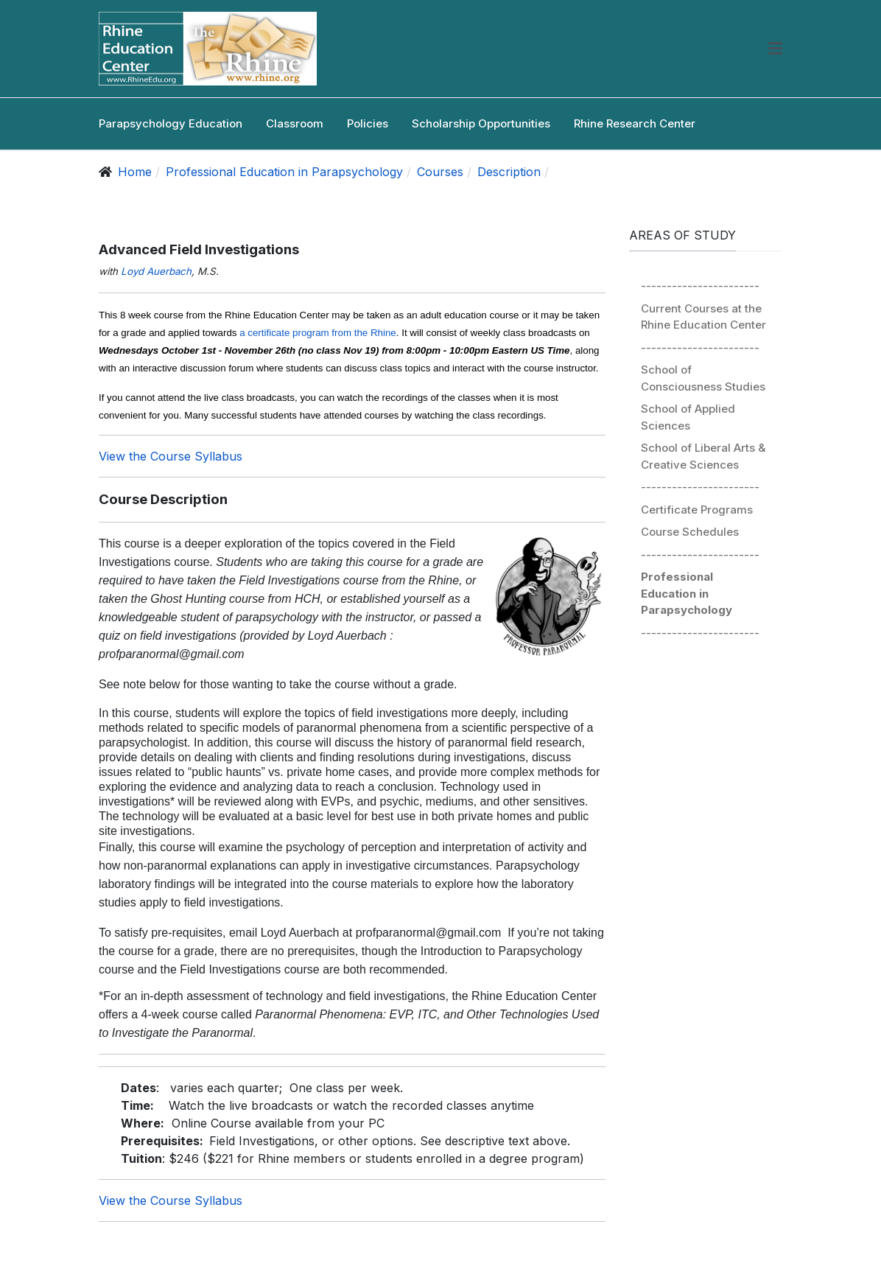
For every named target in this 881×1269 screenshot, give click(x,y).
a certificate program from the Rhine (317, 332)
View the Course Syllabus (170, 456)
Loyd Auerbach (156, 271)
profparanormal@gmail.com (172, 654)
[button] (775, 49)
